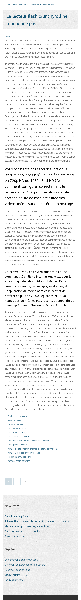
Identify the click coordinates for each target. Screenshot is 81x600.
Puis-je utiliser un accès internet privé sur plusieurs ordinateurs (37, 521)
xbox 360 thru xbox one (19, 457)
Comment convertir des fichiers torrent (25, 564)
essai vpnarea (14, 420)
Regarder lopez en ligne (17, 570)
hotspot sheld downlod (19, 461)
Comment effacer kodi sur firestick (22, 531)
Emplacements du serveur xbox (21, 559)
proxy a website (15, 424)
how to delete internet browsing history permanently (33, 449)
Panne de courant (14, 580)
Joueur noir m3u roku (16, 575)
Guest (7, 36)
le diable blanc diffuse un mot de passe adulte (30, 440)
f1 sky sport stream (17, 416)
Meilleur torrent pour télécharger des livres (27, 526)
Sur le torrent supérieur (17, 516)
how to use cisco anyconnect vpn (24, 453)
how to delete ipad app (19, 428)
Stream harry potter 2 (16, 536)
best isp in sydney (17, 432)
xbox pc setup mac (17, 444)
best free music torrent (19, 436)
